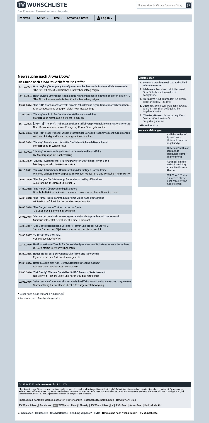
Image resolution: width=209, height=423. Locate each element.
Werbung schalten (55, 400)
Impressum (25, 400)
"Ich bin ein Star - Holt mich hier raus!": (164, 92)
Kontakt (38, 400)
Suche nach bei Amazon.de (42, 293)
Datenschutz (74, 400)
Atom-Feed (135, 405)
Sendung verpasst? (81, 413)
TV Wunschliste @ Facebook (35, 405)
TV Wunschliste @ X (102, 405)
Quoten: (166, 108)
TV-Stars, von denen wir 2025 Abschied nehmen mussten (165, 84)
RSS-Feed (121, 405)
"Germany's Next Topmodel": (164, 100)
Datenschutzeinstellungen (99, 400)
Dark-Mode (153, 405)
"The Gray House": (164, 118)
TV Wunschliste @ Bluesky (74, 405)
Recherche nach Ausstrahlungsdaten (40, 298)
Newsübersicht (149, 125)
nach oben (25, 413)
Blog (133, 400)
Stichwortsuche (59, 413)
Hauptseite (41, 413)
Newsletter (122, 400)
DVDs (97, 413)
